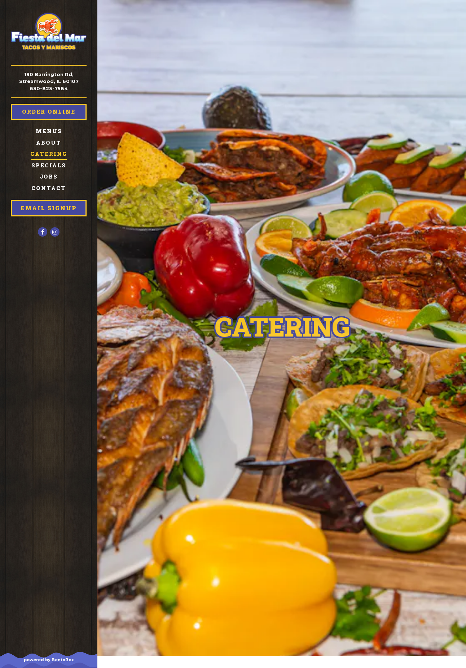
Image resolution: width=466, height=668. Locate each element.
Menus (49, 131)
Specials (48, 165)
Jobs (49, 176)
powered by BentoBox (61, 659)
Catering (48, 153)
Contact (48, 188)
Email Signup (49, 208)
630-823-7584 (49, 88)
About (48, 142)
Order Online (48, 111)
